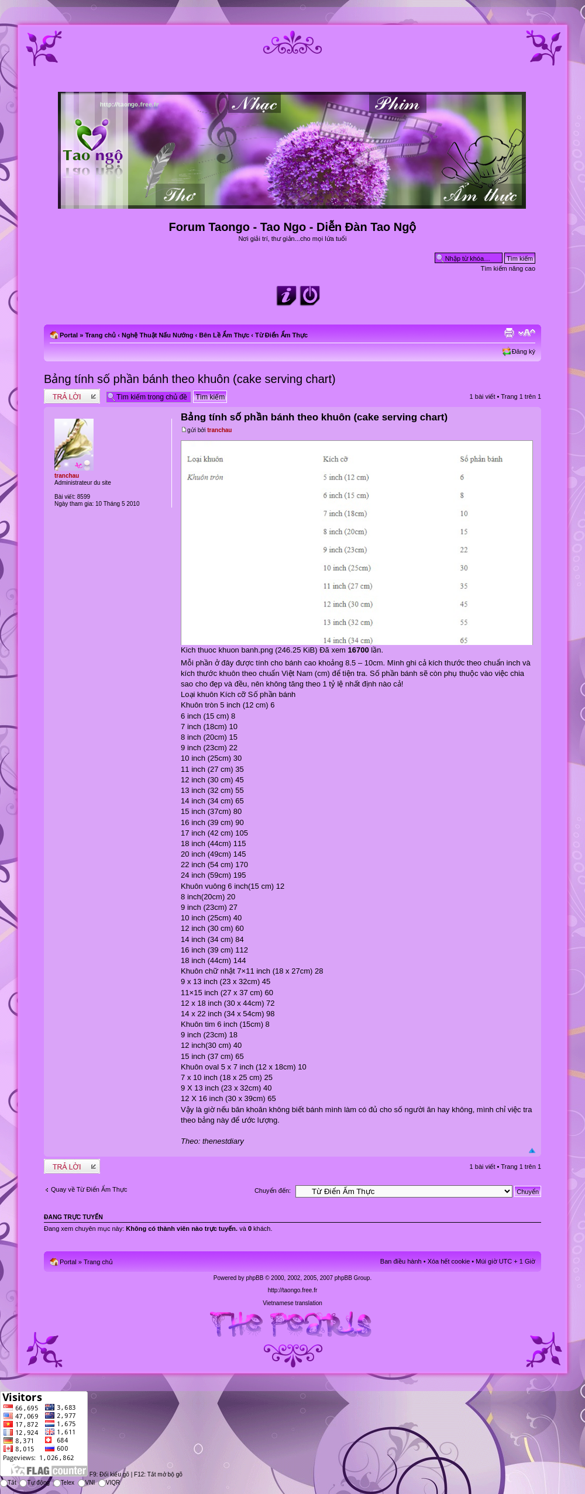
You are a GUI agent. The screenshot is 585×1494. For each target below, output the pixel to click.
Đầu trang (532, 1151)
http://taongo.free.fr (293, 1290)
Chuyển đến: (272, 1190)
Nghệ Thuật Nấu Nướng (157, 335)
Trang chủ (100, 335)
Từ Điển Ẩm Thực (281, 335)
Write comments (72, 396)
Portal (69, 335)
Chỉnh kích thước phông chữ (526, 332)
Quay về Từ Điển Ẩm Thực (89, 1189)
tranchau (219, 430)
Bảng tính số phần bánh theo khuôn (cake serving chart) (190, 378)
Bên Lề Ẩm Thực (224, 335)
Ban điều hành (401, 1261)
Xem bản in (509, 332)
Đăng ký (523, 351)
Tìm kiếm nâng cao (508, 268)
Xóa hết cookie (449, 1261)
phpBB (254, 1278)
